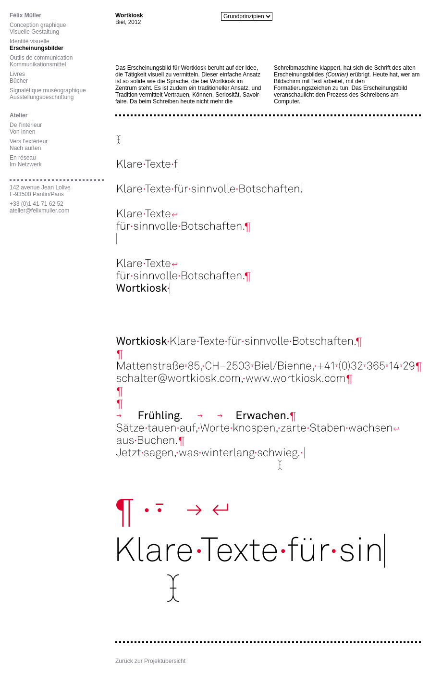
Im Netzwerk (26, 164)
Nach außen (25, 148)
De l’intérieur (26, 125)
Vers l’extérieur (29, 141)
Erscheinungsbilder (36, 48)
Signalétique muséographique (48, 90)
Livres (17, 74)
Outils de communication (41, 57)
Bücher (19, 80)
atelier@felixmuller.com (39, 210)
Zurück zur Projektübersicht (150, 661)
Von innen (22, 131)
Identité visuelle (29, 41)
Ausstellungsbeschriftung (42, 97)
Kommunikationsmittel (38, 64)
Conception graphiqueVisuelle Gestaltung (38, 28)
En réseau (23, 157)
